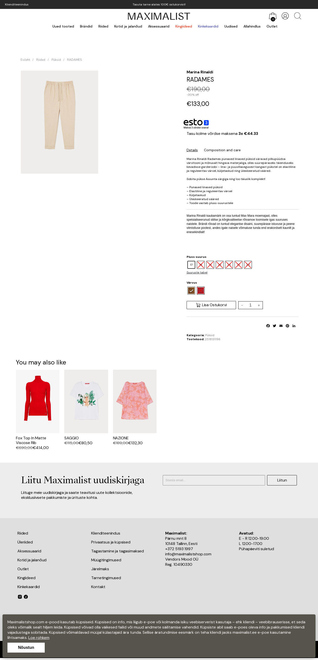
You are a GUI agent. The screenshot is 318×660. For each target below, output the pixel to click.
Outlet (272, 26)
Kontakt (98, 586)
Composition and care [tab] (222, 150)
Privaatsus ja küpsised (110, 542)
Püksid (56, 60)
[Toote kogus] (250, 305)
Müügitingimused (106, 560)
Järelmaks (100, 568)
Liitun (282, 480)
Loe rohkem (38, 637)
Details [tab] (192, 150)
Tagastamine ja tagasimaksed (117, 551)
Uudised (231, 26)
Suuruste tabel (197, 272)
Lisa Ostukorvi (211, 305)
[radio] (191, 265)
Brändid (86, 26)
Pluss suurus (196, 257)
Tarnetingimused (106, 577)
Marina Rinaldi (200, 72)
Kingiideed (183, 26)
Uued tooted (63, 26)
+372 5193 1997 (179, 548)
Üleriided (25, 542)
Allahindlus (252, 26)
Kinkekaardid (208, 26)
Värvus (192, 283)
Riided (103, 26)
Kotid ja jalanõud (128, 26)
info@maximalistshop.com (188, 554)
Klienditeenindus (17, 4)
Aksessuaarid (158, 26)
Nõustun (26, 647)
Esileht (25, 60)
